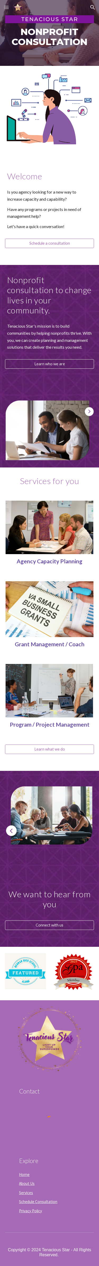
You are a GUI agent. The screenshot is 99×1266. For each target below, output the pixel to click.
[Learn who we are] (49, 364)
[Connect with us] (49, 925)
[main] (49, 37)
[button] (6, 7)
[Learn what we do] (49, 749)
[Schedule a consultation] (49, 243)
